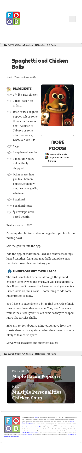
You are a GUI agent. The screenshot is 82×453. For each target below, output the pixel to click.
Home (12, 424)
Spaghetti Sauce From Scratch (59, 159)
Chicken (29, 45)
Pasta (53, 45)
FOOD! (36, 417)
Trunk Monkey (27, 434)
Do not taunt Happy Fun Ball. (31, 427)
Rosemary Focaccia (57, 154)
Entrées (41, 45)
